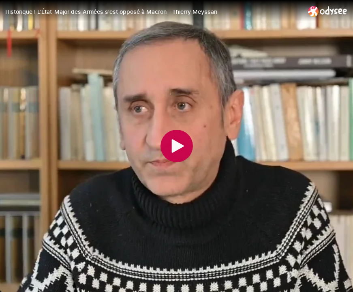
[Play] (176, 146)
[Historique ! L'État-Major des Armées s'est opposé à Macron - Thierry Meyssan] (153, 11)
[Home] (328, 11)
